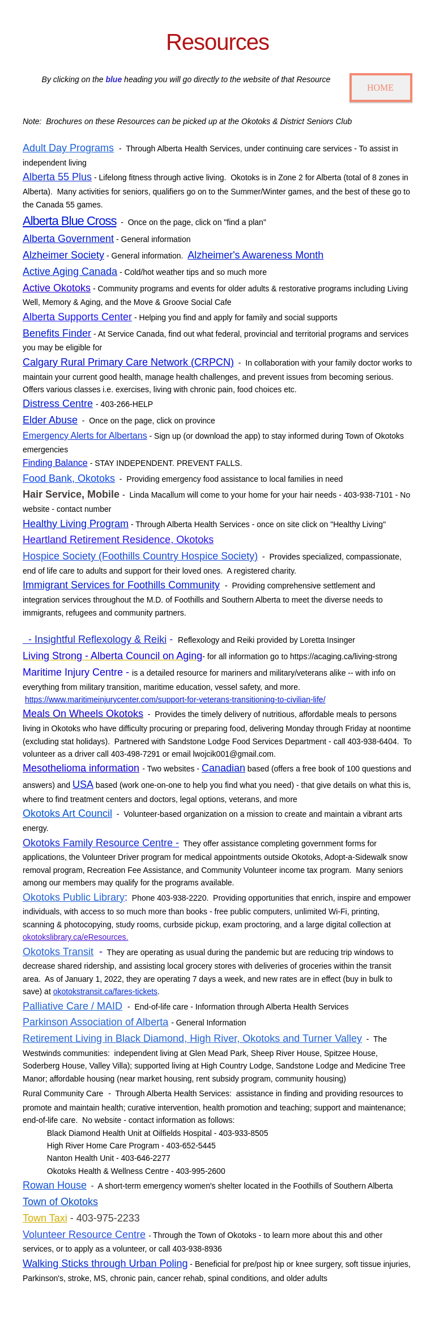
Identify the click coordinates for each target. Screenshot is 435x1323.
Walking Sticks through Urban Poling (105, 1263)
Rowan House (55, 1185)
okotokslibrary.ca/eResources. (75, 937)
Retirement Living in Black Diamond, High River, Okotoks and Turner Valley (192, 1038)
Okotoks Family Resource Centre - (101, 843)
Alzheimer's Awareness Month (255, 255)
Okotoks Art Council (67, 813)
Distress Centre (58, 403)
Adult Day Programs (68, 148)
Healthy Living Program (76, 523)
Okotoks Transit (58, 951)
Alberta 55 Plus (57, 177)
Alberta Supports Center (77, 317)
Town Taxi (45, 1218)
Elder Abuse (50, 420)
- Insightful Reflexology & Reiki (95, 639)
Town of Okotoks (60, 1201)
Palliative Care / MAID (72, 1006)
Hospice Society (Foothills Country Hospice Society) (140, 556)
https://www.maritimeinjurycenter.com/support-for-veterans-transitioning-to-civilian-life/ (175, 699)
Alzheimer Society (63, 255)
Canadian (223, 768)
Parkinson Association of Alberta (95, 1022)
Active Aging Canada (70, 271)
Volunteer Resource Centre (84, 1234)
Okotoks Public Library (74, 897)
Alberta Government (68, 238)
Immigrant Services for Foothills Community (121, 585)
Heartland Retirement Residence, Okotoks (118, 539)
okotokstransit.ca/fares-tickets (105, 991)
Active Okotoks (57, 288)
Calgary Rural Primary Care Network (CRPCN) (128, 362)
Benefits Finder (57, 333)
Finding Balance (55, 463)
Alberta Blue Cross (69, 221)
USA (82, 784)
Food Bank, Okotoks (69, 478)
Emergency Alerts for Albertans (85, 435)
